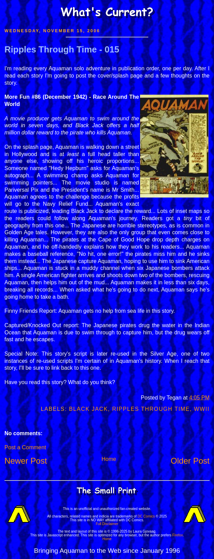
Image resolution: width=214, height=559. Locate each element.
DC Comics (146, 516)
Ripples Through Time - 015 (61, 49)
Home (108, 459)
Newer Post (25, 460)
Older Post (190, 460)
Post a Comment (25, 447)
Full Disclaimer (107, 524)
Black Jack (88, 409)
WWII (202, 409)
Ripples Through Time (151, 409)
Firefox (177, 535)
